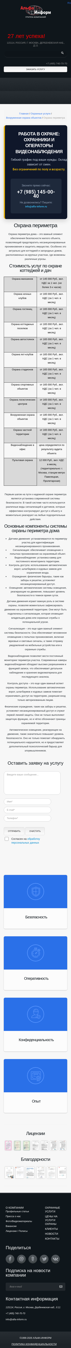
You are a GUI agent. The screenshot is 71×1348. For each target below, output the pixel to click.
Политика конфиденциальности (34, 1344)
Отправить (14, 831)
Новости (51, 1233)
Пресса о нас (13, 1216)
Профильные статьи (17, 1211)
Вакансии (11, 1226)
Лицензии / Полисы (17, 1231)
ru (69, 3)
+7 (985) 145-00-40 (36, 194)
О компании (15, 1207)
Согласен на (25, 840)
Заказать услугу (35, 69)
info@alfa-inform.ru (36, 206)
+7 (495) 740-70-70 (56, 63)
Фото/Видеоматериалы (19, 1221)
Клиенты (51, 1228)
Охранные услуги (52, 1209)
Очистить (35, 831)
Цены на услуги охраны (51, 1220)
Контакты (52, 1238)
